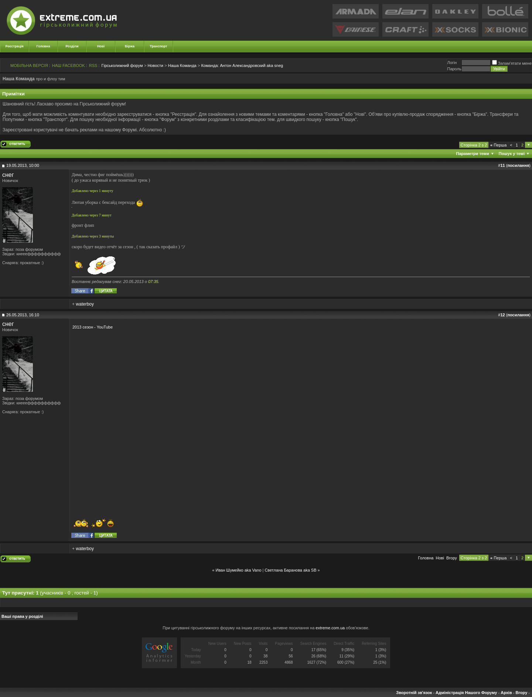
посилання (518, 165)
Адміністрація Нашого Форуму (466, 692)
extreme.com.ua (330, 628)
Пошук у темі (512, 153)
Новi (440, 558)
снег (8, 175)
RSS (93, 65)
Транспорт (158, 46)
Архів (506, 692)
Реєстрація (15, 46)
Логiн (452, 62)
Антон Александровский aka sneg (242, 65)
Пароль (454, 69)
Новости (155, 65)
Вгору (451, 558)
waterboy (85, 304)
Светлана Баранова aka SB (290, 570)
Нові (101, 46)
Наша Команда (182, 65)
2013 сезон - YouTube (92, 327)
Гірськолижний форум (122, 65)
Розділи (71, 46)
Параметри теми (472, 153)
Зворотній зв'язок (414, 692)
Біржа (129, 46)
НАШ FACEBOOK (68, 65)
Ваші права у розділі (22, 616)
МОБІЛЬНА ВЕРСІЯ (29, 65)
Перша (498, 145)
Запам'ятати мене (512, 63)
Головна (43, 46)
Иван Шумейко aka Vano (238, 570)
